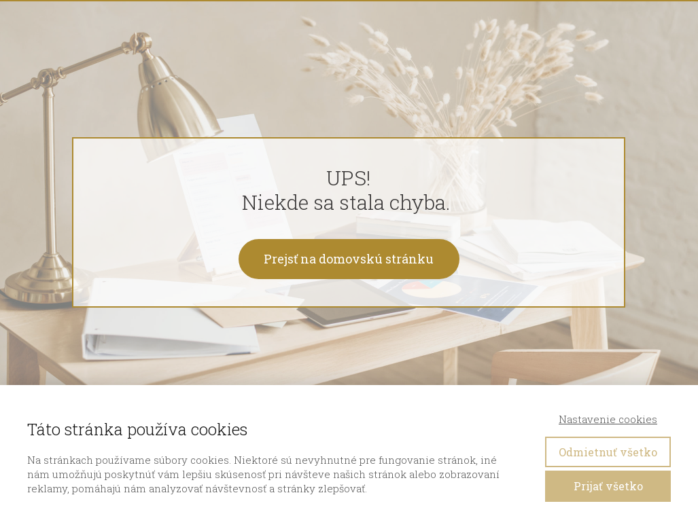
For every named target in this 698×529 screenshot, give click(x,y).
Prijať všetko (608, 486)
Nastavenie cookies (608, 419)
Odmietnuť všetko (608, 452)
